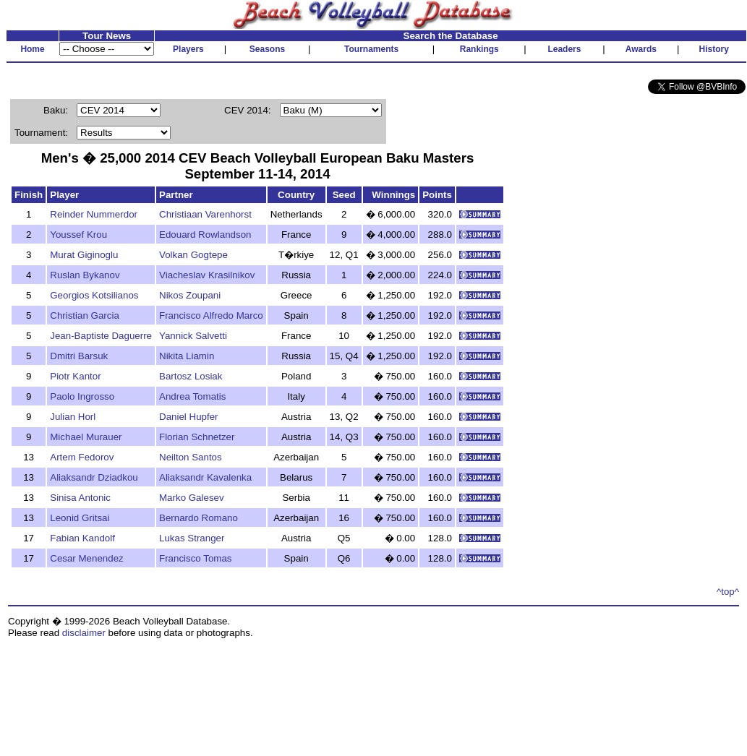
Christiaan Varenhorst (205, 214)
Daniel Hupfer (188, 416)
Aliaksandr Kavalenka (205, 477)
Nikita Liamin (186, 356)
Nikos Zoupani (190, 295)
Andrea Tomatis (192, 396)
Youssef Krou (78, 234)
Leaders (564, 49)
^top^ (728, 591)
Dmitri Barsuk (79, 356)
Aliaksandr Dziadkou (94, 477)
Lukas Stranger (191, 538)
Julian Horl (72, 416)
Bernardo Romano (198, 517)
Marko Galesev (191, 497)
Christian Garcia (84, 315)
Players (188, 49)
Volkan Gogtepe (193, 254)
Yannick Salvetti (193, 335)
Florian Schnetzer (196, 436)
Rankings (479, 49)
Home (32, 49)
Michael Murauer (85, 436)
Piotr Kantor (75, 376)
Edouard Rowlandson (205, 234)
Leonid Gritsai (79, 517)
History (714, 49)
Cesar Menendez (87, 558)
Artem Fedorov (82, 457)
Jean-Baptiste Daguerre (101, 335)
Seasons (267, 49)
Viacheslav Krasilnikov (207, 275)
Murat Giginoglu (84, 254)
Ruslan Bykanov (84, 275)
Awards (641, 49)
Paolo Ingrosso (82, 396)
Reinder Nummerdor (93, 214)
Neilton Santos (190, 457)
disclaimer (84, 632)
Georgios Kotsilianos (94, 295)
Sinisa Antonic (80, 497)
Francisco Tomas (195, 558)
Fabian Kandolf (82, 538)
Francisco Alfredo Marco (211, 315)
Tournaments (371, 49)
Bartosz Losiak (190, 376)
